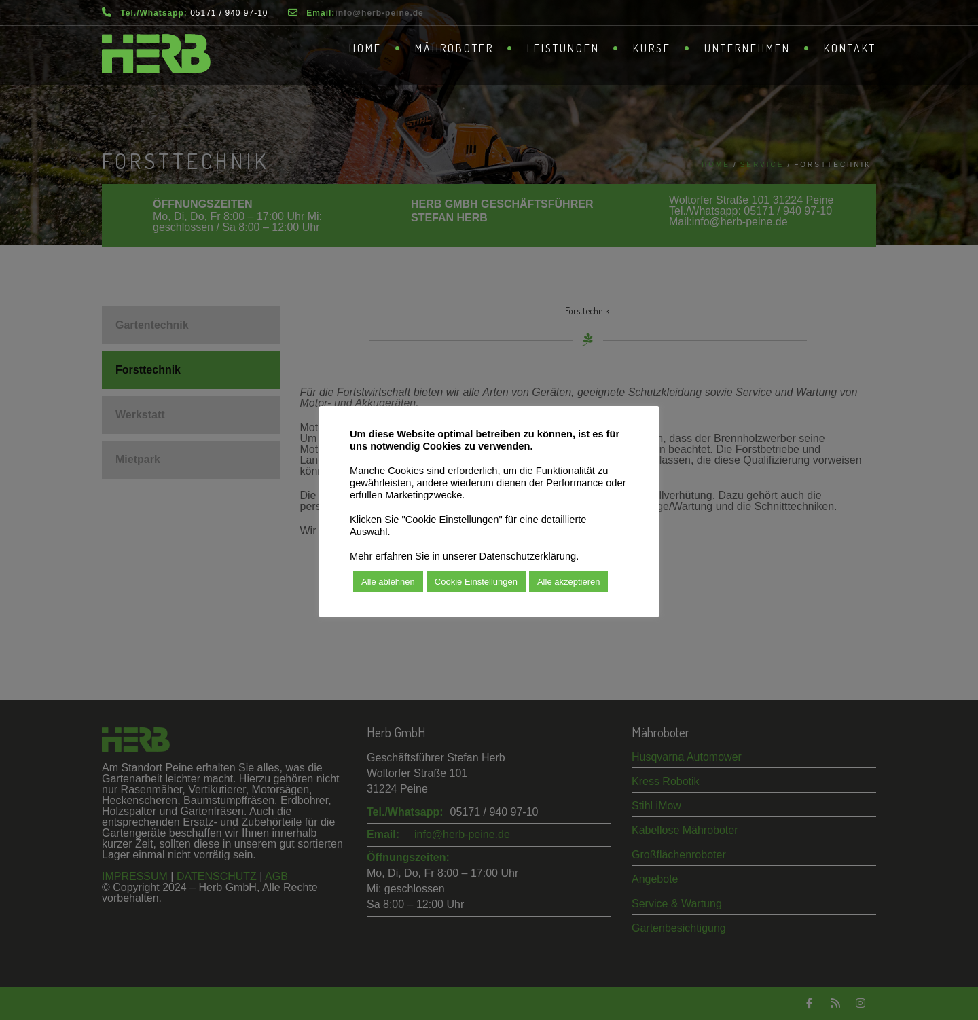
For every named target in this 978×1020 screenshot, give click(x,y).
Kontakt (850, 48)
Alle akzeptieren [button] (568, 582)
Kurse (652, 48)
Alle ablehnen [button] (388, 582)
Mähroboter (454, 48)
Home (365, 48)
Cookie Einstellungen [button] (476, 582)
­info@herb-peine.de (379, 13)
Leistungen (563, 48)
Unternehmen (747, 48)
